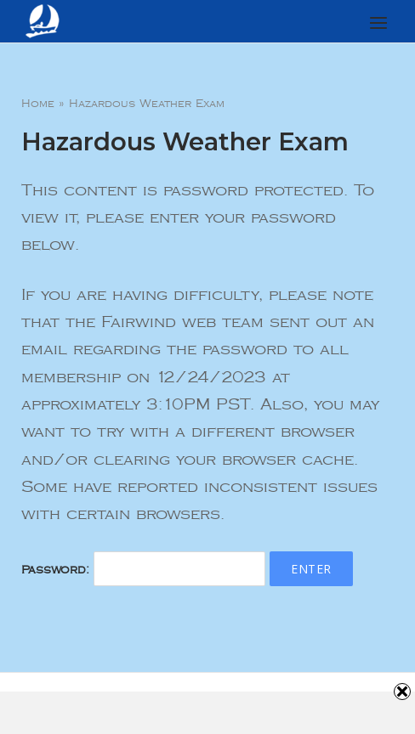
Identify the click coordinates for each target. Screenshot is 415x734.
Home (37, 103)
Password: (143, 570)
